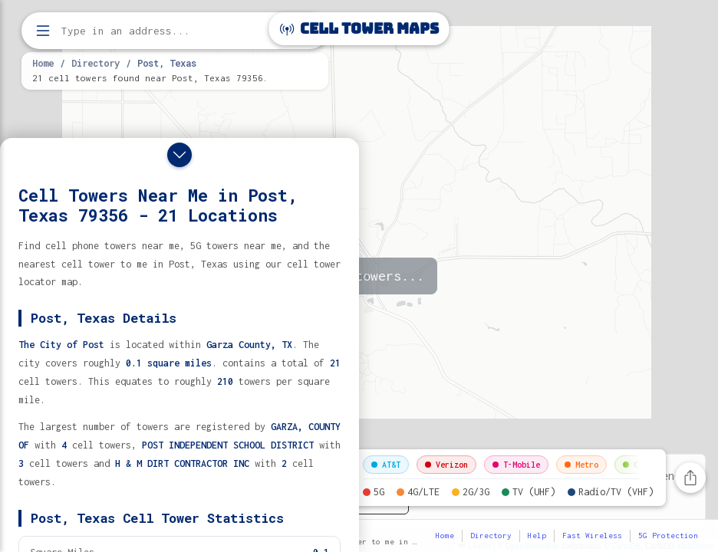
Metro (581, 464)
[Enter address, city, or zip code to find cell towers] (176, 31)
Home (43, 63)
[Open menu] (43, 30)
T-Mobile (516, 464)
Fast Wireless (592, 535)
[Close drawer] (179, 155)
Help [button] (537, 535)
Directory (95, 63)
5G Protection (668, 535)
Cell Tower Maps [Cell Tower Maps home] (359, 28)
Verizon (446, 464)
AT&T (385, 464)
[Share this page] (690, 477)
